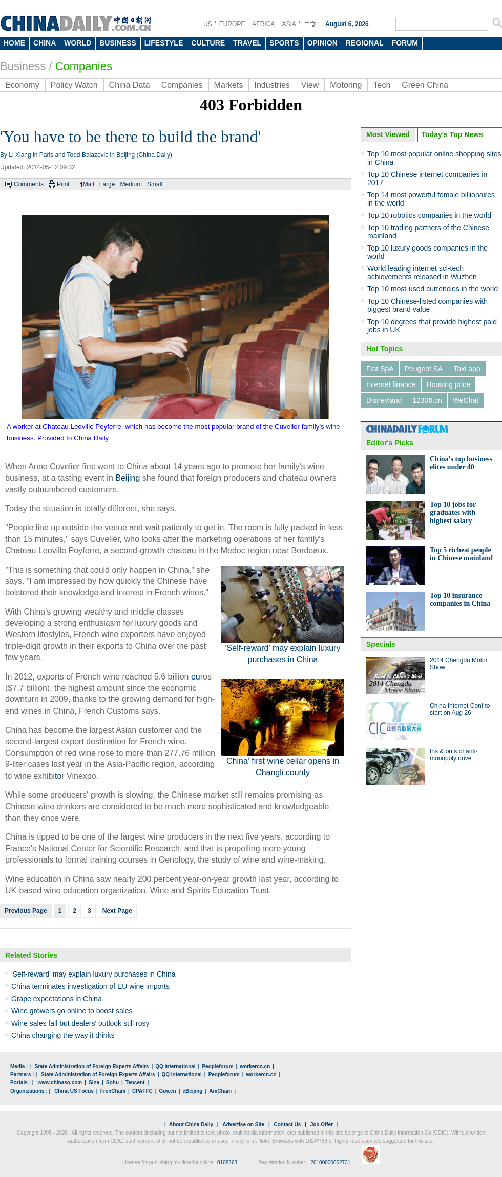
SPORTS (284, 43)
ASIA (289, 24)
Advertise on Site (243, 1124)
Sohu (112, 1082)
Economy (22, 85)
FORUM (405, 43)
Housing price (449, 384)
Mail (88, 184)
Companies (83, 66)
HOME (14, 43)
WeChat (465, 400)
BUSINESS (117, 43)
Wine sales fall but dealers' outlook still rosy (80, 1023)
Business (23, 66)
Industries (271, 85)
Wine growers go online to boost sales (72, 1011)
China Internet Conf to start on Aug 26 (460, 709)
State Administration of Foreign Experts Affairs (92, 1066)
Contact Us (287, 1124)
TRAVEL (247, 43)
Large (107, 184)
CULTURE (208, 43)
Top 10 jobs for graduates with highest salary (453, 513)
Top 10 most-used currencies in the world (432, 289)
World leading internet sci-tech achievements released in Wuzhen (422, 272)
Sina (94, 1082)
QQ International (175, 1066)
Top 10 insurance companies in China (460, 599)
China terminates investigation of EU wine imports (90, 986)
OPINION (322, 43)
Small (154, 184)
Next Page (117, 910)
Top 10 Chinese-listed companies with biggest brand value (427, 305)
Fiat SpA (380, 369)
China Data (129, 85)
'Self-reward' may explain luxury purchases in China (93, 974)
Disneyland (384, 400)
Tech (381, 85)
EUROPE (232, 24)
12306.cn (427, 400)
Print (63, 184)
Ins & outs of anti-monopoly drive (453, 755)
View (310, 85)
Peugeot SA (424, 369)
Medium (131, 184)
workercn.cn (255, 1066)
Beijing (127, 477)
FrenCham (113, 1091)
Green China (425, 85)
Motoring (346, 85)
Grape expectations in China (56, 998)
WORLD (77, 43)
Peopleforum (217, 1066)
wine (333, 427)
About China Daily (191, 1124)
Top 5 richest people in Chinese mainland (461, 554)
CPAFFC (142, 1091)
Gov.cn (167, 1091)
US (207, 24)
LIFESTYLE (163, 43)
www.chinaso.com (59, 1082)
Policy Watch (74, 85)
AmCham (220, 1091)
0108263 (227, 1162)
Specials (380, 644)
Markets (228, 85)
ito (57, 776)
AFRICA (263, 24)
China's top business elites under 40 (461, 463)
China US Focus (74, 1091)
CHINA (44, 43)
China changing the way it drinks (63, 1035)
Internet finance (391, 384)
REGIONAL (365, 43)
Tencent (135, 1082)
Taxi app (466, 369)
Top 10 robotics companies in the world (429, 215)
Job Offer (321, 1124)
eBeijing (193, 1091)
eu (195, 676)
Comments (29, 184)
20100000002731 (330, 1162)
